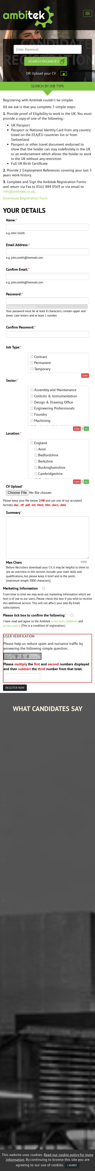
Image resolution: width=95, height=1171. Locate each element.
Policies (8, 1016)
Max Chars (14, 562)
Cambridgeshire (50, 473)
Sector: (12, 380)
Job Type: (14, 347)
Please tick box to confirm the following (34, 615)
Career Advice (12, 999)
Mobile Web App (14, 993)
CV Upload (14, 486)
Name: (11, 220)
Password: (14, 294)
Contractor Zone (15, 1005)
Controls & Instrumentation (55, 396)
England (40, 443)
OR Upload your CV (41, 73)
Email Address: (18, 245)
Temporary (42, 369)
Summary (14, 512)
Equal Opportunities (15, 1064)
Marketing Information (20, 588)
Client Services (13, 987)
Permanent (42, 362)
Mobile (17, 1067)
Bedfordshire (48, 455)
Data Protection (39, 1064)
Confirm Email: (18, 269)
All (86, 428)
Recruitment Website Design (19, 1076)
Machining (42, 420)
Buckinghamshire (51, 467)
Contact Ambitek (14, 1010)
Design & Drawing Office (53, 402)
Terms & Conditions (64, 1064)
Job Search (10, 976)
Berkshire (45, 461)
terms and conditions (64, 621)
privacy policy (11, 625)
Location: (14, 433)
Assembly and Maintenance (55, 390)
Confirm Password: (21, 327)
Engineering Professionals (54, 408)
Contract (40, 356)
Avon (42, 449)
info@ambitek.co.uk (19, 191)
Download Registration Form (25, 198)
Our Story (10, 982)
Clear (85, 375)
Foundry (40, 414)
